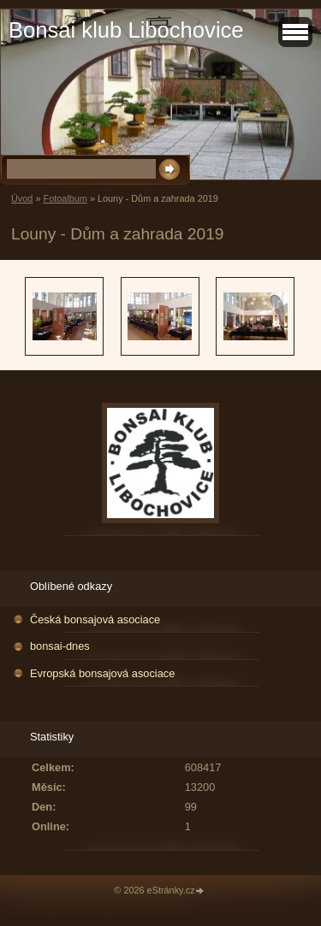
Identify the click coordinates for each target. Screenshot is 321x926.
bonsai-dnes (60, 646)
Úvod (22, 198)
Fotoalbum (64, 198)
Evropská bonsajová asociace (102, 673)
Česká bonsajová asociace (95, 619)
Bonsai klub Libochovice (126, 30)
